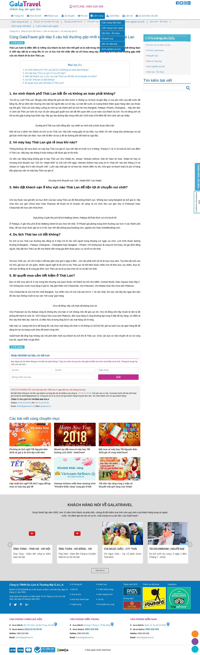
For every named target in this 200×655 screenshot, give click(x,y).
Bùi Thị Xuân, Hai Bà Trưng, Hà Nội (40, 625)
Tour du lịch (34, 16)
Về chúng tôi (76, 584)
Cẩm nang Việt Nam (21, 26)
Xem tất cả (100, 570)
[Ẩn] (75, 65)
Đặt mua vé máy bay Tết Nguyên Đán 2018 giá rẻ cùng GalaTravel (118, 451)
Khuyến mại (93, 21)
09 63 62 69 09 (85, 393)
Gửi (118, 377)
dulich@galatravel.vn (25, 406)
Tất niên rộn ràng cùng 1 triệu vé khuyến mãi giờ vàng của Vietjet (116, 485)
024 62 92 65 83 (42, 403)
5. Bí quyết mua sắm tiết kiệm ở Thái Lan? (43, 83)
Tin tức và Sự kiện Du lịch (46, 21)
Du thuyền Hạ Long (105, 604)
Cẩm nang (97, 16)
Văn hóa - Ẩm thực (159, 21)
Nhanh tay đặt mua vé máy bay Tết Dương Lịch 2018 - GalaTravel (72, 451)
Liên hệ (127, 16)
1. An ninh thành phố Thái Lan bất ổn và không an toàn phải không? (56, 70)
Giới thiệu (112, 16)
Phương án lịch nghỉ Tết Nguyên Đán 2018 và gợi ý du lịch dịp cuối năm (28, 451)
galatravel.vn (45, 406)
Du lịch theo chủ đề (147, 16)
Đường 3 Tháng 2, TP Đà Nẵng (99, 625)
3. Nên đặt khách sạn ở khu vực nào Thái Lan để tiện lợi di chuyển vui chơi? (60, 76)
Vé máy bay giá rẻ (69, 31)
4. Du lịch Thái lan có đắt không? (39, 79)
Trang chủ (17, 16)
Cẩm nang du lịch (19, 21)
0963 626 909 (94, 6)
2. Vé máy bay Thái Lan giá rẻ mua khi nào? (44, 73)
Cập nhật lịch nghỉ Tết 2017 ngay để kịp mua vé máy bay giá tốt (29, 485)
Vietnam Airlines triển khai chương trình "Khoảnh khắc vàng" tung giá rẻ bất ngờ (75, 485)
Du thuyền (68, 16)
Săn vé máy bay (112, 21)
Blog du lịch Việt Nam (31, 31)
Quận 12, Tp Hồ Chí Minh (157, 625)
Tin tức (83, 16)
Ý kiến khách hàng (105, 589)
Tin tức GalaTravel (73, 21)
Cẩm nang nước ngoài (47, 26)
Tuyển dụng (75, 604)
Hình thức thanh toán (79, 599)
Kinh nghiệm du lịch (134, 21)
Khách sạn (51, 16)
